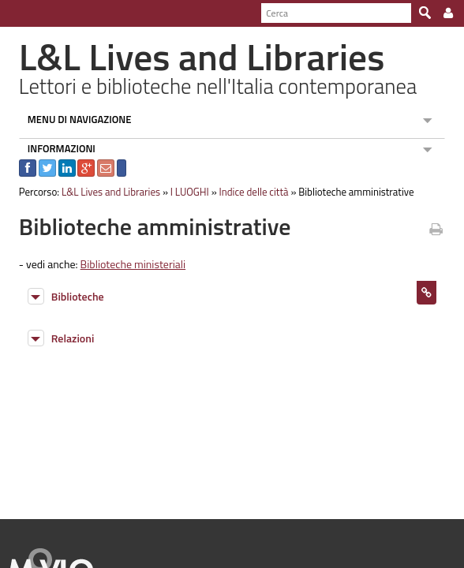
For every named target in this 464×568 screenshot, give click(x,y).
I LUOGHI (182, 192)
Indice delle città (247, 192)
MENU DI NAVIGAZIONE (73, 119)
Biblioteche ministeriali (126, 264)
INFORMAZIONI (54, 148)
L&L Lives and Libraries (103, 192)
